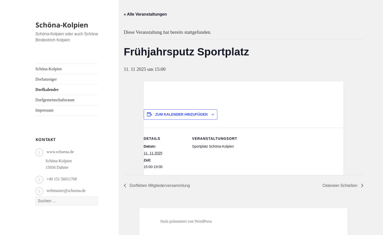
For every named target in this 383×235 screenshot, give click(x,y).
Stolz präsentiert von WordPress (186, 221)
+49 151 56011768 (62, 179)
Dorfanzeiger (46, 79)
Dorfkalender (47, 89)
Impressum (44, 110)
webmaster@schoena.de (66, 190)
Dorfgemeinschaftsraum (55, 100)
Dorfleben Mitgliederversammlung (159, 185)
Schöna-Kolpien (62, 24)
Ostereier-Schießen (340, 185)
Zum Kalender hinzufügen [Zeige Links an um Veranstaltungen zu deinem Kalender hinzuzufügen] (181, 114)
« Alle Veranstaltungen (145, 14)
